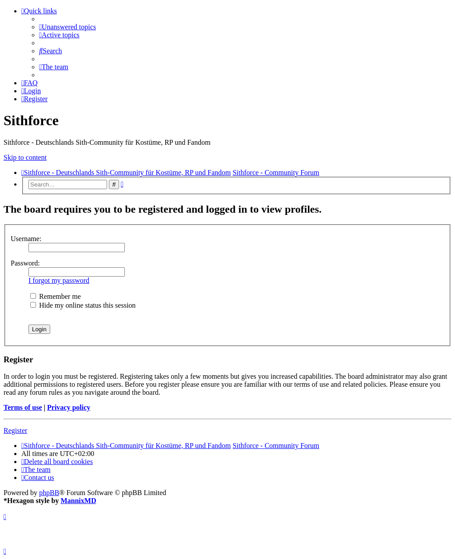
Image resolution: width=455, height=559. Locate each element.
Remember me (55, 296)
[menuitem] (67, 27)
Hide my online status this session (83, 305)
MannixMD (78, 500)
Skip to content (25, 157)
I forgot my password (58, 280)
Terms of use (23, 407)
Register (15, 430)
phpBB (49, 492)
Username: (26, 238)
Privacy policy (68, 407)
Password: (25, 263)
